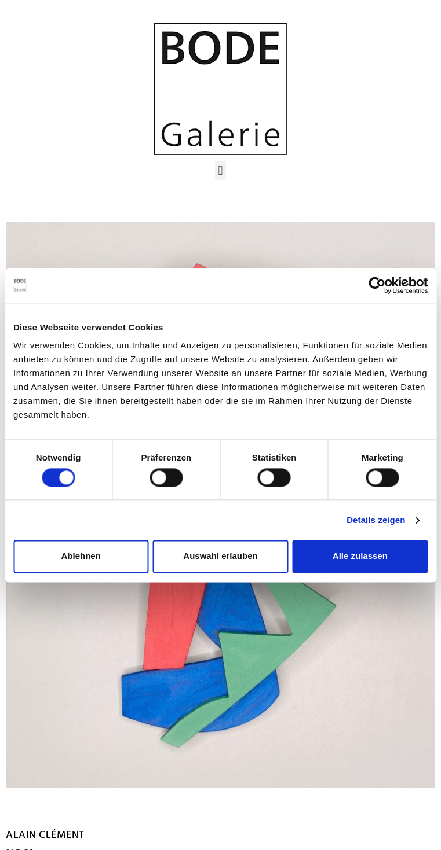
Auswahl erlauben (220, 556)
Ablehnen (81, 556)
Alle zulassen (360, 556)
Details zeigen (376, 520)
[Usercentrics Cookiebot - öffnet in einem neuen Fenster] (377, 285)
